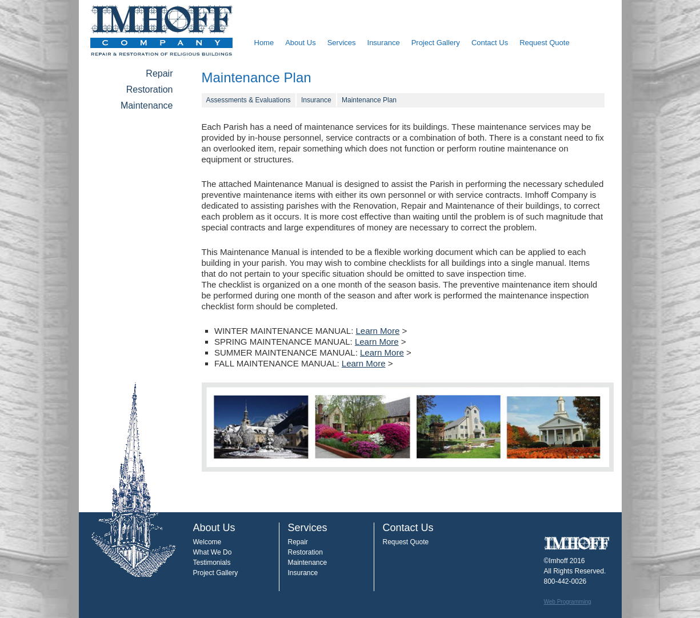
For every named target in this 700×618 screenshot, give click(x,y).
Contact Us (489, 42)
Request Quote (544, 42)
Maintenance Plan (369, 100)
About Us (300, 42)
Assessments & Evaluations (248, 100)
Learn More (378, 331)
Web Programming (567, 602)
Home (264, 42)
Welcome (207, 542)
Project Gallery (435, 42)
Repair (159, 73)
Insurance (383, 42)
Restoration (149, 89)
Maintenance (147, 105)
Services (341, 42)
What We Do (212, 552)
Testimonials (212, 563)
